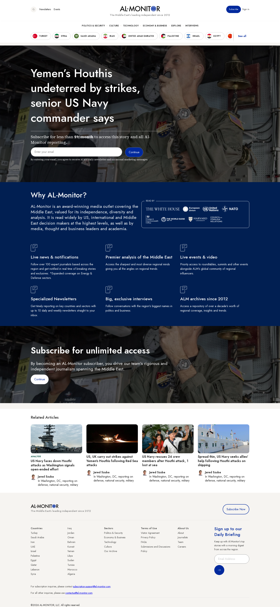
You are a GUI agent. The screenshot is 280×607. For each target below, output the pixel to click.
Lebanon (35, 569)
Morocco (72, 569)
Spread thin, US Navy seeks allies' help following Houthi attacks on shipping (223, 460)
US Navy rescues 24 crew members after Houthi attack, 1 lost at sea (165, 460)
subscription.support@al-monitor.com (92, 586)
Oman (71, 537)
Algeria (71, 574)
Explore (176, 27)
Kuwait (71, 546)
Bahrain (71, 542)
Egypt (33, 560)
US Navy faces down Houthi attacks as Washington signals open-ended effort (52, 465)
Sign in (245, 10)
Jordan (71, 533)
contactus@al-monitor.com (78, 593)
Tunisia (71, 565)
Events (57, 10)
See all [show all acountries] (242, 37)
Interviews (191, 27)
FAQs (144, 542)
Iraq (70, 528)
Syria (33, 574)
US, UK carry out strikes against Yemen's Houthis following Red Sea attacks (112, 460)
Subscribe (233, 10)
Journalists (183, 537)
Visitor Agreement (150, 533)
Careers (182, 546)
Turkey (34, 533)
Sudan (71, 560)
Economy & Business (155, 27)
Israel (33, 551)
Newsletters (45, 10)
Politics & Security (93, 27)
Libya (70, 556)
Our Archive (110, 551)
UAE (33, 546)
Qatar (34, 565)
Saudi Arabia (37, 537)
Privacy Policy (148, 537)
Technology (131, 27)
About (181, 533)
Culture (114, 27)
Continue (39, 379)
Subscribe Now (236, 509)
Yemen (71, 551)
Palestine (35, 556)
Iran (33, 542)
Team (180, 542)
